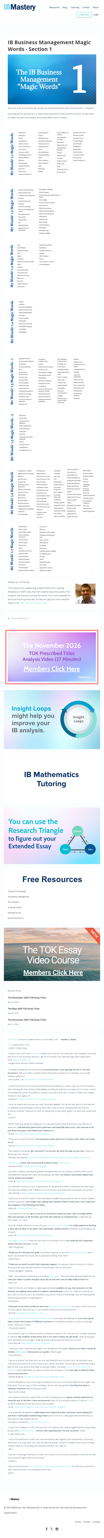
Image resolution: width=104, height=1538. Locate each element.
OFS (89, 1400)
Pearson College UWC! (21, 1060)
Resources (54, 7)
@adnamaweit (15, 1163)
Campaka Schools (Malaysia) (35, 1166)
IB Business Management (18, 896)
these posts (21, 1352)
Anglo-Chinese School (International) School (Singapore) (39, 1181)
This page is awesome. (18, 1240)
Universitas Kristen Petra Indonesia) (37, 1099)
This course (13, 1039)
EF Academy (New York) (27, 1208)
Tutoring (74, 7)
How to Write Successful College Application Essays (49, 1466)
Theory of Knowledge (17, 891)
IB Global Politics (15, 907)
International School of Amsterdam (36, 1343)
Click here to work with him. (33, 603)
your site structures (27, 1430)
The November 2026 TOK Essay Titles (27, 997)
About (96, 7)
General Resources (16, 918)
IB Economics (13, 902)
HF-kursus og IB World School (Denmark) (32, 1134)
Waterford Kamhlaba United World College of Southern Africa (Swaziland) (58, 1157)
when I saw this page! (78, 1252)
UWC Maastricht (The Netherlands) (38, 1079)
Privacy (86, 1522)
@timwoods (64, 1163)
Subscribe (84, 14)
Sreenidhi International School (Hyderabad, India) (44, 1377)
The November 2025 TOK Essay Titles (27, 1019)
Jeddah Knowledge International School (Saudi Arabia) (42, 1193)
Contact (86, 7)
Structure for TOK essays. (60, 1306)
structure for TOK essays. (58, 1225)
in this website (41, 1089)
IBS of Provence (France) (38, 1422)
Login (96, 14)
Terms (76, 1522)
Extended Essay (14, 912)
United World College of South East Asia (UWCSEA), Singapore (40, 1407)
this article (35, 1053)
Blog (65, 7)
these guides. (54, 1276)
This (10, 1045)
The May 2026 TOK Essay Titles (24, 1008)
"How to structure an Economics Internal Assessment (30, 1318)
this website (55, 1104)
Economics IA (18, 1412)
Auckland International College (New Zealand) (35, 1145)
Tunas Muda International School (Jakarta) (34, 1235)
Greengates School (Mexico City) (29, 1313)
